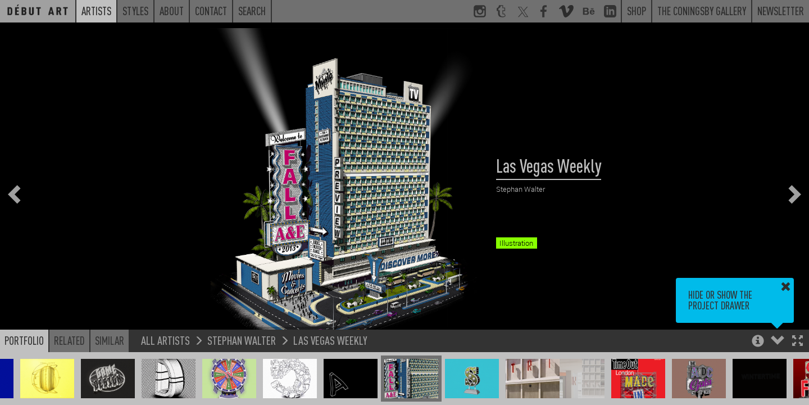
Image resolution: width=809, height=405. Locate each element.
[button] (797, 342)
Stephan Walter (241, 340)
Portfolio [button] (24, 340)
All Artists (165, 340)
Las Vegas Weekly (330, 340)
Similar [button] (109, 340)
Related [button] (69, 340)
